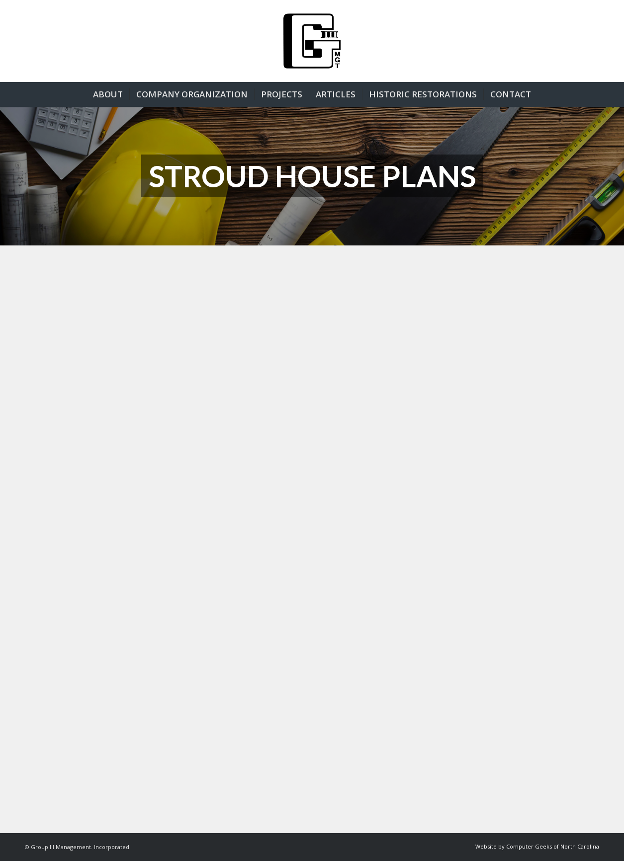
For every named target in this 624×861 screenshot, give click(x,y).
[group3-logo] (312, 41)
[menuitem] (108, 94)
